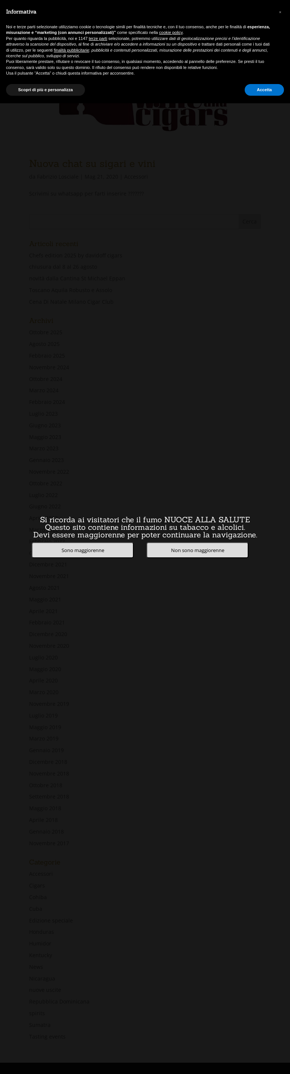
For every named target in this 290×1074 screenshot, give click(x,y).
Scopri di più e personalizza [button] (45, 89)
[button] (280, 12)
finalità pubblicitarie (71, 50)
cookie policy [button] (170, 32)
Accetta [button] (264, 89)
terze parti (98, 38)
